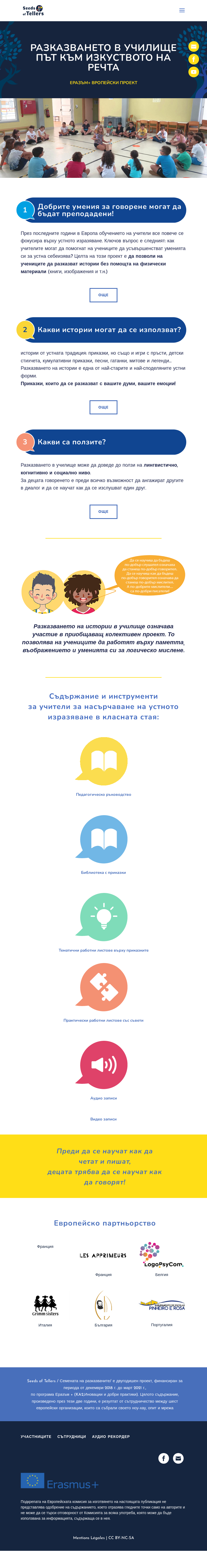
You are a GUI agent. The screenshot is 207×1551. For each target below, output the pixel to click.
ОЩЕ (103, 295)
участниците (36, 1437)
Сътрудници (71, 1437)
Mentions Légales (89, 1538)
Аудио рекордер (111, 1437)
